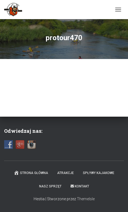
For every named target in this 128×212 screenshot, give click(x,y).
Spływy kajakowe (98, 173)
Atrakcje (65, 173)
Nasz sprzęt (50, 186)
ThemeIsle (86, 199)
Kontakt (80, 186)
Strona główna (31, 172)
